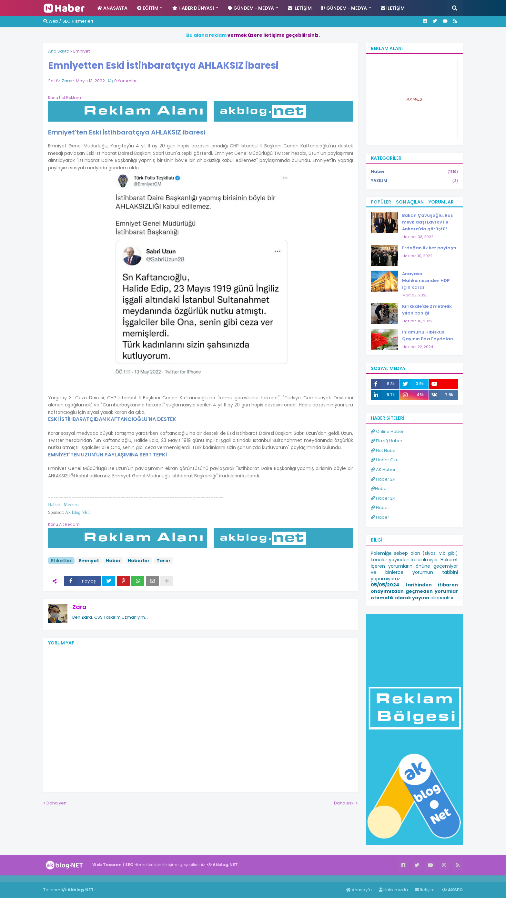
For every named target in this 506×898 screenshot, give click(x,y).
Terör (164, 560)
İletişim (425, 890)
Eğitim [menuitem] (147, 8)
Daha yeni (56, 803)
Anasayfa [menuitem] (112, 8)
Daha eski (344, 803)
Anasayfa (359, 890)
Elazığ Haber (386, 441)
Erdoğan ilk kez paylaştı (429, 248)
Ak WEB (414, 99)
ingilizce (67, 878)
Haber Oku (385, 460)
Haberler (139, 560)
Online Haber (387, 431)
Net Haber (384, 450)
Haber (113, 560)
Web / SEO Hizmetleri (68, 21)
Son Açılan (410, 202)
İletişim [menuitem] (300, 8)
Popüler (381, 202)
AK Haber (383, 469)
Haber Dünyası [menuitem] (193, 8)
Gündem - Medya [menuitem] (251, 8)
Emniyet (81, 51)
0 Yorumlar (125, 81)
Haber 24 (383, 479)
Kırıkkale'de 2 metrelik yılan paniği (427, 309)
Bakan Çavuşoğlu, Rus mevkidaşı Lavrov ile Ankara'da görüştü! (427, 222)
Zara (79, 607)
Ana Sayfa (58, 51)
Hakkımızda (393, 890)
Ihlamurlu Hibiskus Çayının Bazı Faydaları (427, 335)
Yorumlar (441, 202)
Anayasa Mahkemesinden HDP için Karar (426, 280)
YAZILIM (414, 180)
